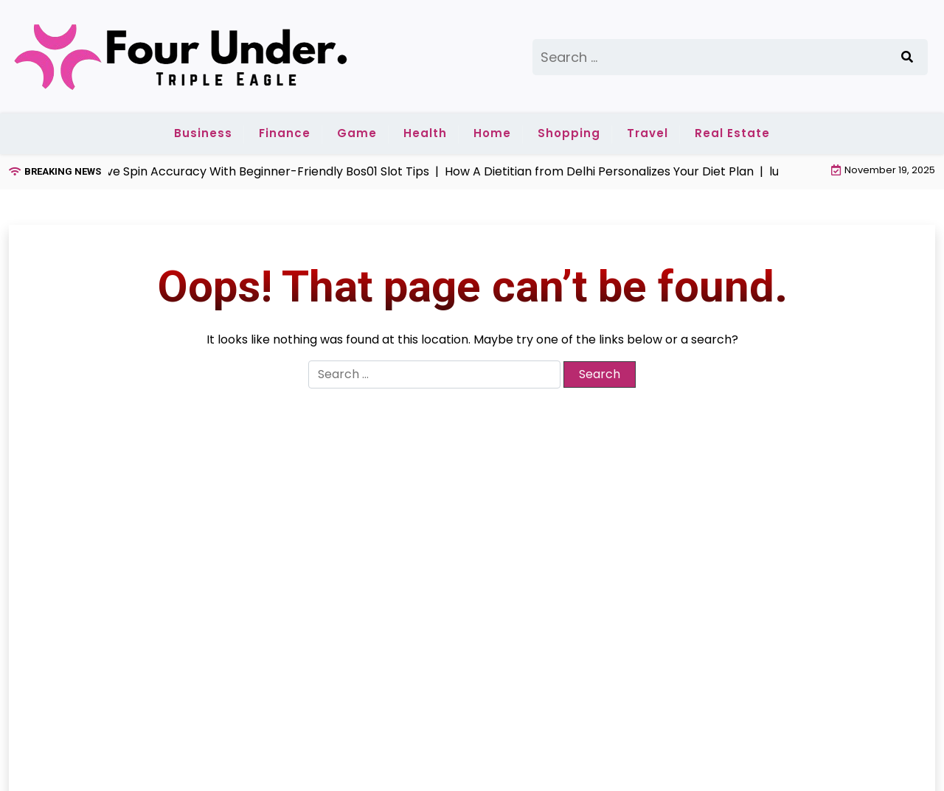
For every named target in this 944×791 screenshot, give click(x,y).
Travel (647, 133)
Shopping (569, 133)
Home (492, 133)
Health (425, 133)
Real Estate (732, 133)
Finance (284, 133)
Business (203, 133)
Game (357, 133)
